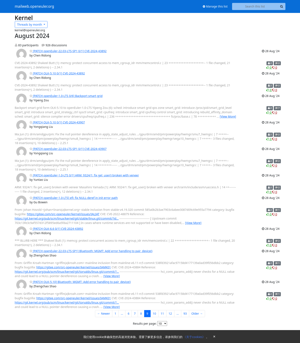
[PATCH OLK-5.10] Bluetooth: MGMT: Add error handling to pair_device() (80, 282)
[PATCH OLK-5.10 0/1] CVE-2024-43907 (57, 122)
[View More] (228, 116)
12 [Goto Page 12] (170, 313)
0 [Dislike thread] (274, 67)
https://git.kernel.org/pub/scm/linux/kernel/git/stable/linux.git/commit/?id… (67, 218)
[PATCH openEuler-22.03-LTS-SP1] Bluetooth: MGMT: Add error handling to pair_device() (91, 251)
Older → (196, 313)
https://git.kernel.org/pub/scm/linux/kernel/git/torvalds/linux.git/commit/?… (67, 272)
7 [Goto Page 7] (135, 313)
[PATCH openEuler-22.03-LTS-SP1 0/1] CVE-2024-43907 (68, 149)
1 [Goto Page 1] (115, 313)
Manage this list (215, 6)
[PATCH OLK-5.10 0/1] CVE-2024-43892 (57, 73)
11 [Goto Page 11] (162, 313)
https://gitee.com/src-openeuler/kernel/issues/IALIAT (63, 214)
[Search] (281, 6)
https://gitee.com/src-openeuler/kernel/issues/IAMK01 (73, 267)
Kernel (24, 18)
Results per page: (145, 323)
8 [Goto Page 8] (141, 313)
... (122, 313)
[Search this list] (255, 6)
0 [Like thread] (269, 67)
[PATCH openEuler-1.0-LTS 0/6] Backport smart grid (66, 96)
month (30, 24)
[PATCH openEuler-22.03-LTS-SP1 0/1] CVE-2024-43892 (68, 51)
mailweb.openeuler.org (34, 6)
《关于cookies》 (194, 337)
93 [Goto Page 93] (185, 313)
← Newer (103, 313)
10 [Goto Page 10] (154, 313)
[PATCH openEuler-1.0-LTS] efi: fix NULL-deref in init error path (74, 198)
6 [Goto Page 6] (128, 313)
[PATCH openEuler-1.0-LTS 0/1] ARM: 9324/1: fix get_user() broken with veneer (84, 175)
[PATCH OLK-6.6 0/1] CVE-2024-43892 (56, 229)
